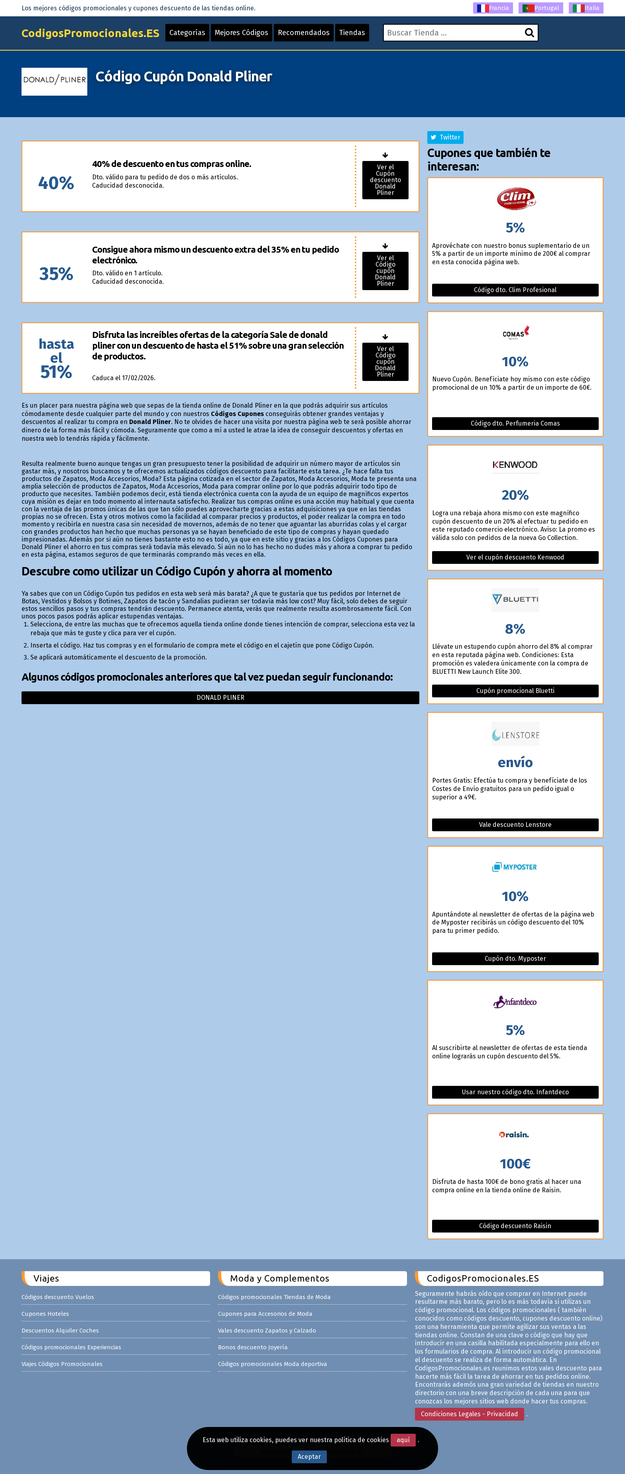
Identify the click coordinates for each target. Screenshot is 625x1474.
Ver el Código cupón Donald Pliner (385, 270)
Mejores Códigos (241, 32)
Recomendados (304, 32)
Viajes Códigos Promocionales (62, 1364)
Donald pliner (220, 697)
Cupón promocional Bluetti (515, 691)
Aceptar (309, 1456)
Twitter (445, 137)
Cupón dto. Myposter (515, 958)
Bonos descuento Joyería (253, 1347)
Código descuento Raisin (515, 1226)
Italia (586, 8)
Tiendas (352, 32)
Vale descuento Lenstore (515, 824)
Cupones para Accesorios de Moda (265, 1313)
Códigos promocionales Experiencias (71, 1347)
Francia (493, 8)
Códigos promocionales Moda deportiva (272, 1364)
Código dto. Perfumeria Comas (515, 423)
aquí (403, 1440)
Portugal (541, 8)
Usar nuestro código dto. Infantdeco (515, 1092)
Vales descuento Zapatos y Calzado (267, 1330)
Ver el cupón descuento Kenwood (515, 557)
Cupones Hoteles (45, 1313)
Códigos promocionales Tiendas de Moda (274, 1297)
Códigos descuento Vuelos (58, 1297)
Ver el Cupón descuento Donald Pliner (385, 179)
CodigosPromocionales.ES (90, 33)
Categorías (187, 32)
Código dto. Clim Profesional (515, 290)
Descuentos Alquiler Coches (60, 1330)
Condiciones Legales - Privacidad (469, 1414)
